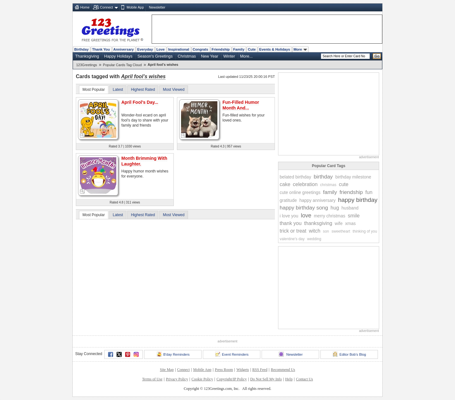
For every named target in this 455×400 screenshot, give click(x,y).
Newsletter (157, 7)
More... (246, 56)
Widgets (242, 369)
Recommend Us (283, 369)
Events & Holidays (274, 49)
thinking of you (365, 231)
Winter (229, 56)
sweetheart (340, 231)
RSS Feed (259, 369)
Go (376, 56)
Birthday (81, 49)
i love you (289, 215)
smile (354, 215)
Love (160, 49)
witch (314, 231)
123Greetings (86, 65)
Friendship (221, 49)
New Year (209, 56)
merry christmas (329, 215)
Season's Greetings (155, 56)
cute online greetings (300, 192)
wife (339, 223)
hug (335, 207)
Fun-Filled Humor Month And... (240, 105)
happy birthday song (304, 208)
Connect (106, 7)
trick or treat (293, 231)
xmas (350, 223)
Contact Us (304, 379)
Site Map (167, 369)
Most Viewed (173, 89)
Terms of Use (152, 379)
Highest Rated (143, 89)
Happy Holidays (118, 56)
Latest (118, 89)
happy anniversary (317, 200)
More (300, 49)
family (330, 192)
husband (350, 207)
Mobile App (135, 7)
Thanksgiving (87, 56)
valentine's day (292, 239)
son (326, 231)
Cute (252, 49)
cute (343, 184)
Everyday (145, 49)
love (306, 215)
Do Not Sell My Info (266, 379)
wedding (314, 239)
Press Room (224, 369)
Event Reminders (231, 354)
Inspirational (178, 49)
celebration (305, 184)
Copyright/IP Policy (231, 379)
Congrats (200, 49)
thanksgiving (318, 223)
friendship (351, 192)
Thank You (101, 49)
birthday (323, 177)
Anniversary (123, 49)
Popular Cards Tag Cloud (122, 65)
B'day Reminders (173, 354)
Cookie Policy (202, 379)
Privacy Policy (177, 379)
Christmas (187, 56)
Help (289, 379)
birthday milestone (353, 176)
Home (84, 7)
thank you (290, 223)
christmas (328, 185)
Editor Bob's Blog (349, 354)
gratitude (288, 200)
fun (368, 192)
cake (285, 184)
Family (238, 49)
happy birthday (358, 200)
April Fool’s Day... (139, 102)
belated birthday (295, 176)
